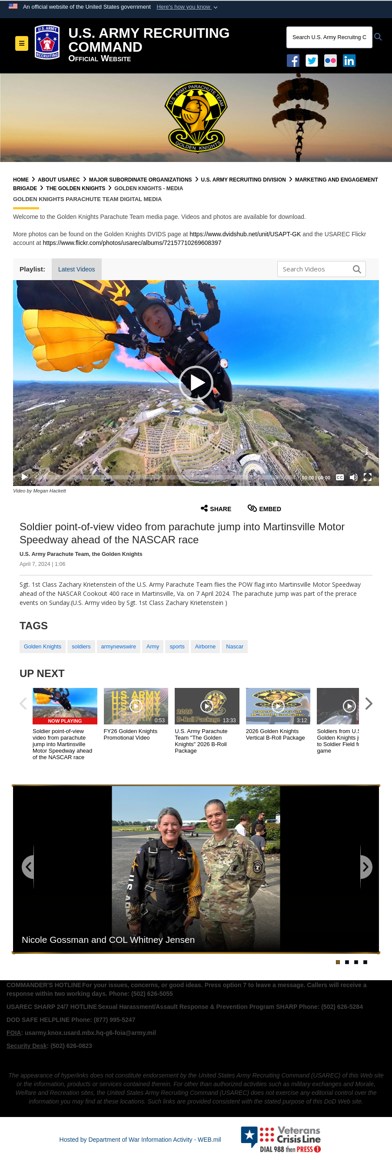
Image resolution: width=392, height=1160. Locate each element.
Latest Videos (76, 269)
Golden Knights (42, 647)
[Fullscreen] (367, 477)
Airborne (205, 647)
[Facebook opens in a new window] (293, 59)
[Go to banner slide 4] (365, 962)
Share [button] (216, 508)
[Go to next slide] (365, 867)
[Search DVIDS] (319, 268)
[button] (187, 7)
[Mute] (353, 477)
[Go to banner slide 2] (347, 962)
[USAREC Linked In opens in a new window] (351, 59)
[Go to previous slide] (28, 867)
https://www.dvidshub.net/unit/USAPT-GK (245, 234)
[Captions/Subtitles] (340, 477)
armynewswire (118, 647)
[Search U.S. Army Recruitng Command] (329, 37)
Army (152, 647)
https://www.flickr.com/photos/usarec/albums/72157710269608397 (132, 242)
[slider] (165, 477)
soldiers (81, 647)
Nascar (234, 647)
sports (176, 647)
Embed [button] (264, 508)
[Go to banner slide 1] (338, 962)
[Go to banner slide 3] (356, 962)
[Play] (24, 477)
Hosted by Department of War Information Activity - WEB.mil (140, 1139)
